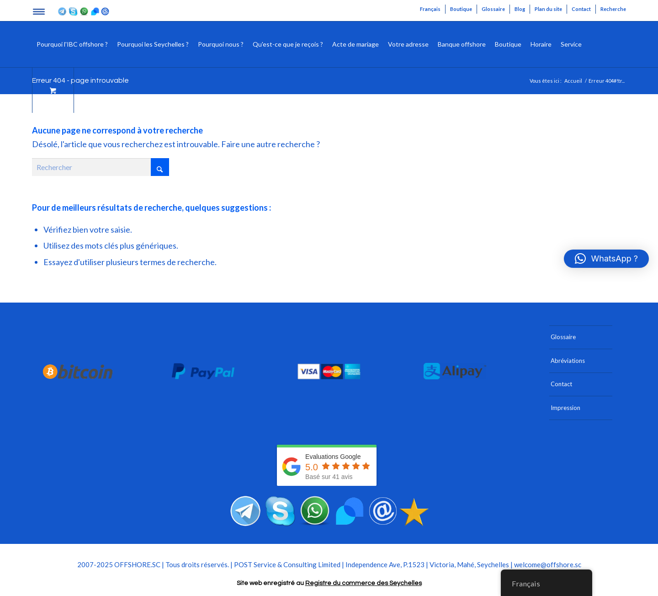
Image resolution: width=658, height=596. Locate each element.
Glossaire (493, 9)
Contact (581, 9)
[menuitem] (430, 9)
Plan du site (548, 9)
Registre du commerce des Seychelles (363, 583)
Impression (565, 407)
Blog (520, 9)
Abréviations (568, 360)
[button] (606, 259)
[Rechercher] (593, 44)
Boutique (461, 9)
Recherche (613, 9)
